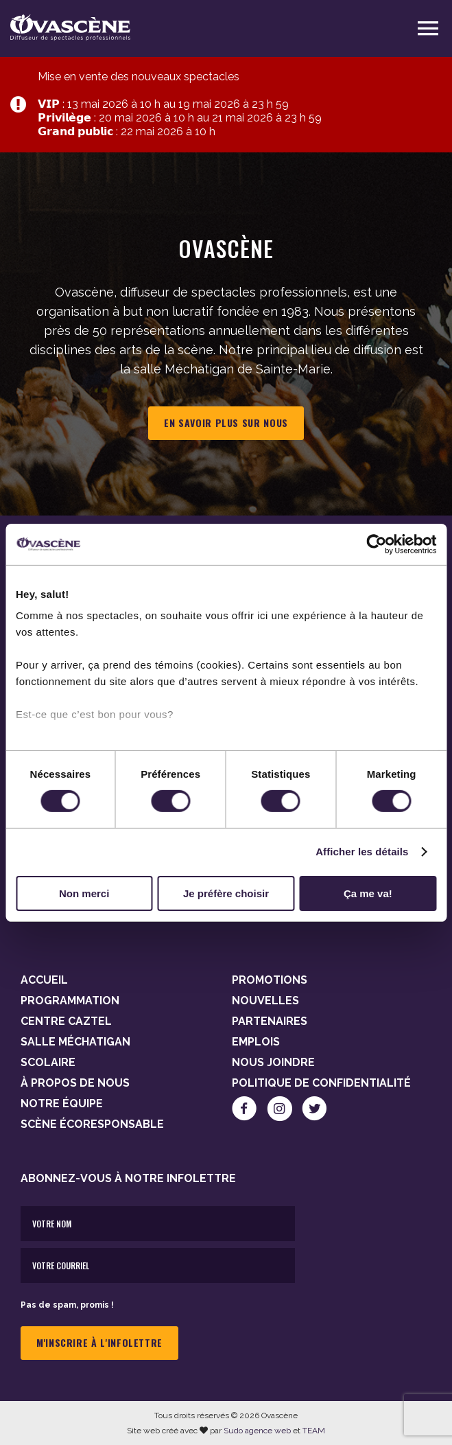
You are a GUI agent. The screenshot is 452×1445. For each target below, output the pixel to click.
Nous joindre (273, 1062)
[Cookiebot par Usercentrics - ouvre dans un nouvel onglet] (376, 543)
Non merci (84, 893)
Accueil (44, 979)
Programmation (70, 1000)
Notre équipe (62, 1103)
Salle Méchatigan (75, 1041)
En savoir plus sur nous (226, 422)
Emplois (256, 1041)
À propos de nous (75, 1082)
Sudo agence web (257, 1430)
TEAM (313, 1430)
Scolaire (48, 1062)
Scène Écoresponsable (92, 1124)
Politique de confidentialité (321, 1082)
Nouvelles (265, 1000)
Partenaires (269, 1021)
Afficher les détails (362, 851)
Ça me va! (368, 893)
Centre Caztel (66, 1021)
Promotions (269, 979)
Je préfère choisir (226, 893)
